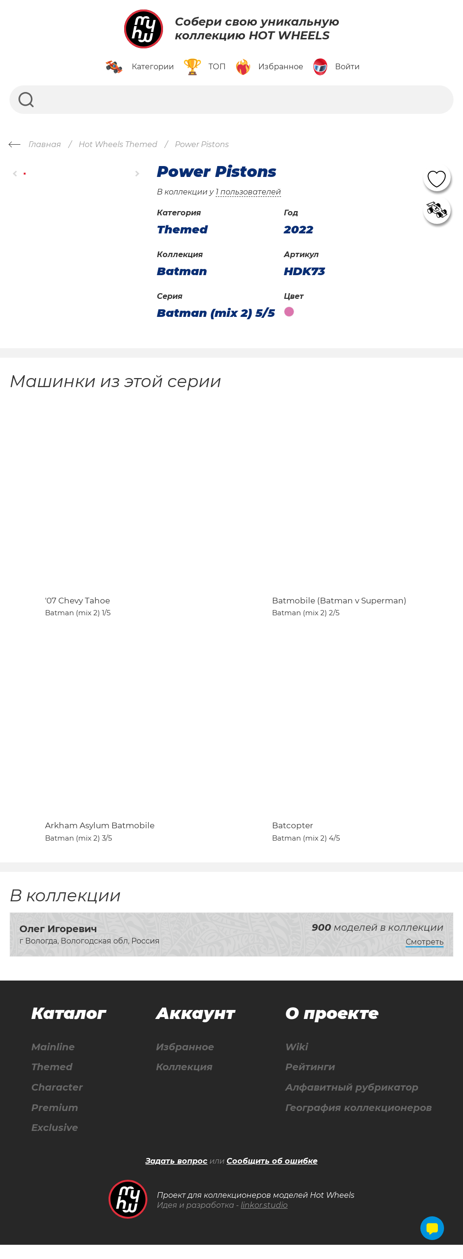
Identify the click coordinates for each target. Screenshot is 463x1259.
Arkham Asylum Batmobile (99, 839)
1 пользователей (248, 191)
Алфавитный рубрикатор (351, 1101)
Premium (54, 1121)
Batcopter (292, 839)
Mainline (53, 1060)
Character (57, 1101)
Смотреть (425, 955)
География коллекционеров (358, 1121)
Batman (182, 271)
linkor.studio (264, 1219)
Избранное (185, 1060)
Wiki (296, 1060)
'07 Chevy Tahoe (77, 607)
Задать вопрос (176, 1175)
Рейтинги (310, 1080)
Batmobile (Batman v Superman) (339, 607)
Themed (52, 1080)
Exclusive (54, 1142)
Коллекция (184, 1080)
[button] (15, 174)
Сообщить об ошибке (272, 1175)
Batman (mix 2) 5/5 (216, 313)
